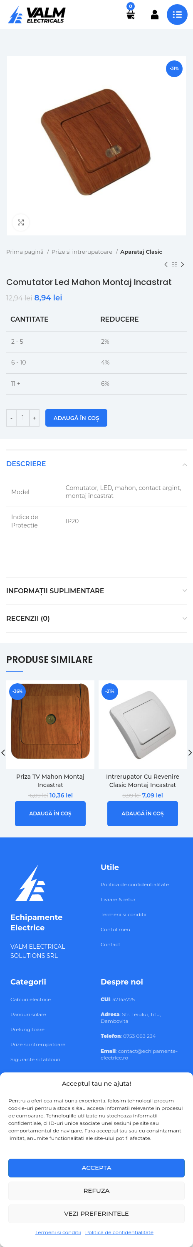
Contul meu (115, 929)
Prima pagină (25, 251)
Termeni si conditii (58, 1232)
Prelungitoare (27, 1029)
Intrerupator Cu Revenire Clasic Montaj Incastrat (142, 781)
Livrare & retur (118, 899)
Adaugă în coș (76, 418)
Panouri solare (28, 1014)
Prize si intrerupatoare (83, 251)
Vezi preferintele (96, 1213)
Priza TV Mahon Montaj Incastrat (50, 781)
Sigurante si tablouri (35, 1059)
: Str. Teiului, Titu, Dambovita (131, 1017)
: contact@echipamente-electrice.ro (139, 1054)
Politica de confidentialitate (119, 1232)
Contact (110, 944)
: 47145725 (118, 999)
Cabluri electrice (30, 999)
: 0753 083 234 (128, 1036)
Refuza (96, 1191)
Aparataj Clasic (141, 251)
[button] (50, 813)
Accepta (96, 1168)
